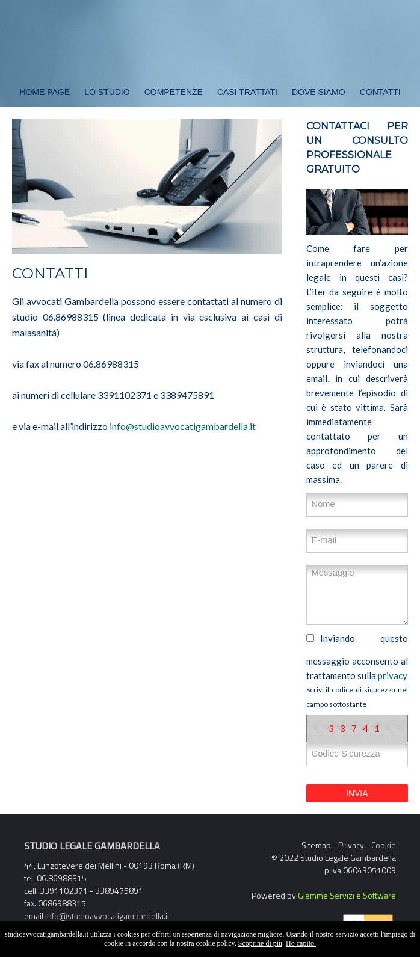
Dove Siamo (318, 92)
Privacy (351, 845)
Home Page (44, 92)
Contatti (380, 92)
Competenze (173, 92)
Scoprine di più (260, 943)
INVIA (357, 793)
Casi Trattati (247, 92)
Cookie (383, 845)
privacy (392, 675)
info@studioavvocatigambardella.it (183, 426)
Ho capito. (301, 943)
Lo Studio (106, 92)
